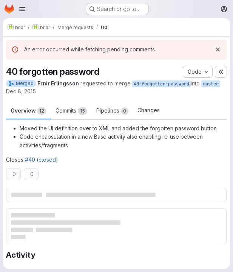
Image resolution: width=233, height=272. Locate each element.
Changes (148, 110)
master (211, 84)
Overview (28, 111)
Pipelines (112, 111)
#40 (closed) (41, 159)
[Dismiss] (217, 49)
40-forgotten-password (161, 84)
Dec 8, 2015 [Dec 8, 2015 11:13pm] (21, 91)
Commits (71, 111)
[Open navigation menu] (22, 9)
